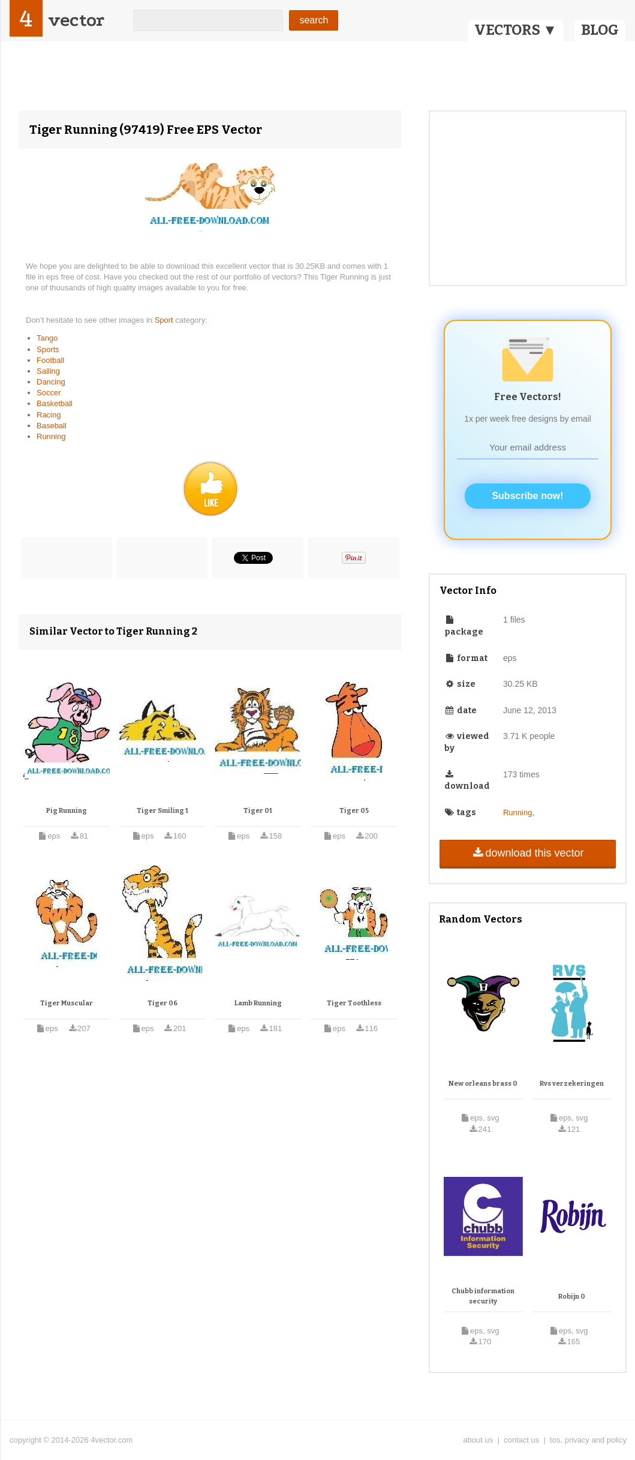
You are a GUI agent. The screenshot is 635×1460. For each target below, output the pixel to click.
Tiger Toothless (354, 1003)
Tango (47, 338)
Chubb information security (483, 1296)
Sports (48, 349)
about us (478, 1439)
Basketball (55, 403)
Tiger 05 (354, 811)
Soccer (49, 392)
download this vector (527, 853)
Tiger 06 (162, 1003)
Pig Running (66, 811)
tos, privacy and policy (588, 1439)
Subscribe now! (527, 496)
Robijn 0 (571, 1296)
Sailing (48, 370)
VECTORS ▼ (515, 30)
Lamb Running (258, 1003)
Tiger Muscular (66, 1003)
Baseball (52, 425)
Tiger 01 (257, 811)
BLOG (600, 30)
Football (50, 360)
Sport (165, 320)
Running (51, 436)
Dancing (51, 381)
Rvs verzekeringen (572, 1084)
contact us (521, 1439)
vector (76, 20)
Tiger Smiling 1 (162, 811)
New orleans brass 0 (483, 1084)
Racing (49, 414)
